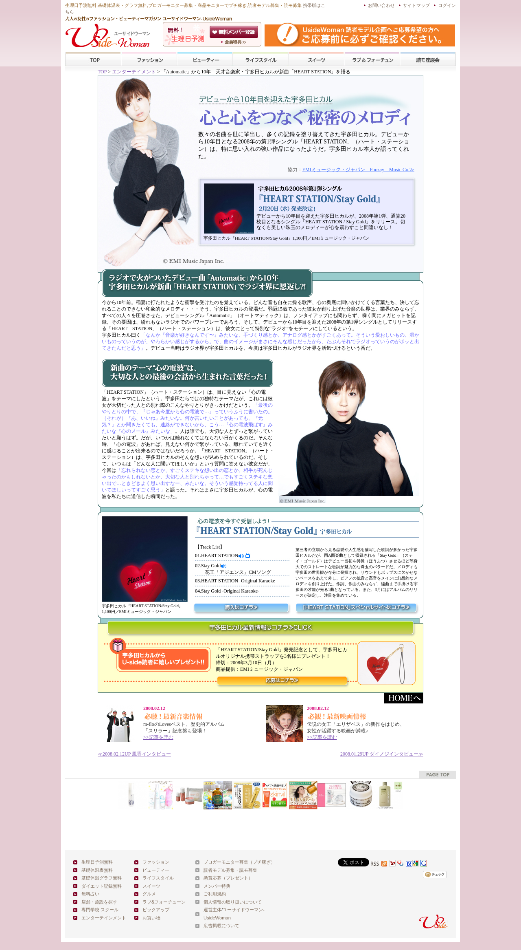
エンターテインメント (103, 917)
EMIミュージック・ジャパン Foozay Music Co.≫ (358, 169)
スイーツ (316, 59)
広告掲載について (221, 925)
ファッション (149, 59)
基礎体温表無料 (97, 870)
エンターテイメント (134, 72)
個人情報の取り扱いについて (233, 901)
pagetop (437, 774)
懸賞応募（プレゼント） (228, 877)
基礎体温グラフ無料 (101, 877)
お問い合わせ (381, 5)
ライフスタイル (260, 59)
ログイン (447, 5)
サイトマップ (416, 5)
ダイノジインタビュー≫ (381, 754)
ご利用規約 (215, 893)
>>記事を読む (158, 737)
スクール (427, 59)
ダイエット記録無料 (101, 886)
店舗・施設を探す (99, 901)
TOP (93, 59)
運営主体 (212, 909)
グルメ (149, 893)
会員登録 (234, 32)
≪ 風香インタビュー (134, 754)
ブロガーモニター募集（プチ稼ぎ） (239, 862)
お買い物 (151, 917)
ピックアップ (155, 909)
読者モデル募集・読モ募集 (230, 870)
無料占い (90, 893)
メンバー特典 (217, 886)
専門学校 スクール (99, 909)
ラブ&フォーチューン (372, 59)
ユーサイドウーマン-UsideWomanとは (234, 42)
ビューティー (204, 59)
